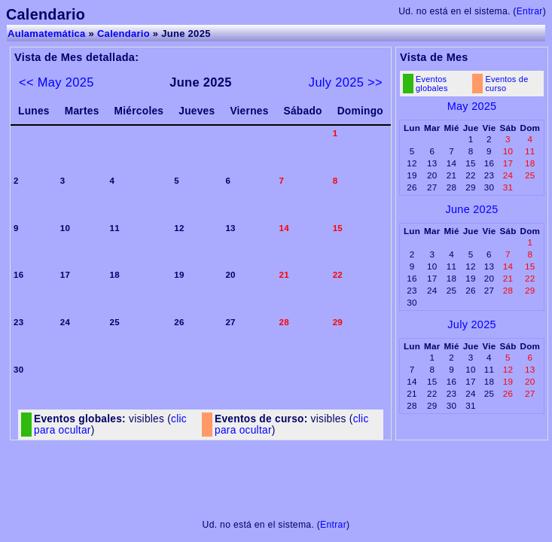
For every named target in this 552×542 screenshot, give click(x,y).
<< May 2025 (56, 82)
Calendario (123, 33)
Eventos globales (432, 84)
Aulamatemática (47, 33)
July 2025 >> (346, 82)
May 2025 (472, 106)
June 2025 (472, 209)
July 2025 (471, 324)
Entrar (530, 11)
